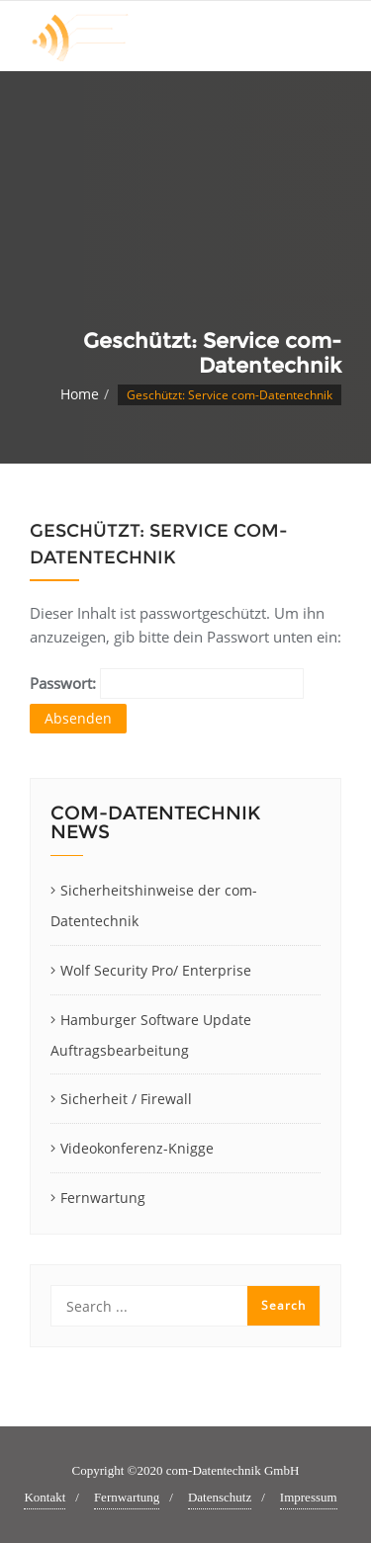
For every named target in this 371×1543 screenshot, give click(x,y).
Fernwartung (102, 1197)
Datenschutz (219, 1497)
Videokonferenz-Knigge (137, 1148)
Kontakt (44, 1497)
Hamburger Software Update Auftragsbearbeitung (150, 1035)
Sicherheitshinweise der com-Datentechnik (153, 905)
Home (79, 394)
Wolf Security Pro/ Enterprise (155, 970)
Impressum (308, 1497)
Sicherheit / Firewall (126, 1098)
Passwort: (167, 683)
